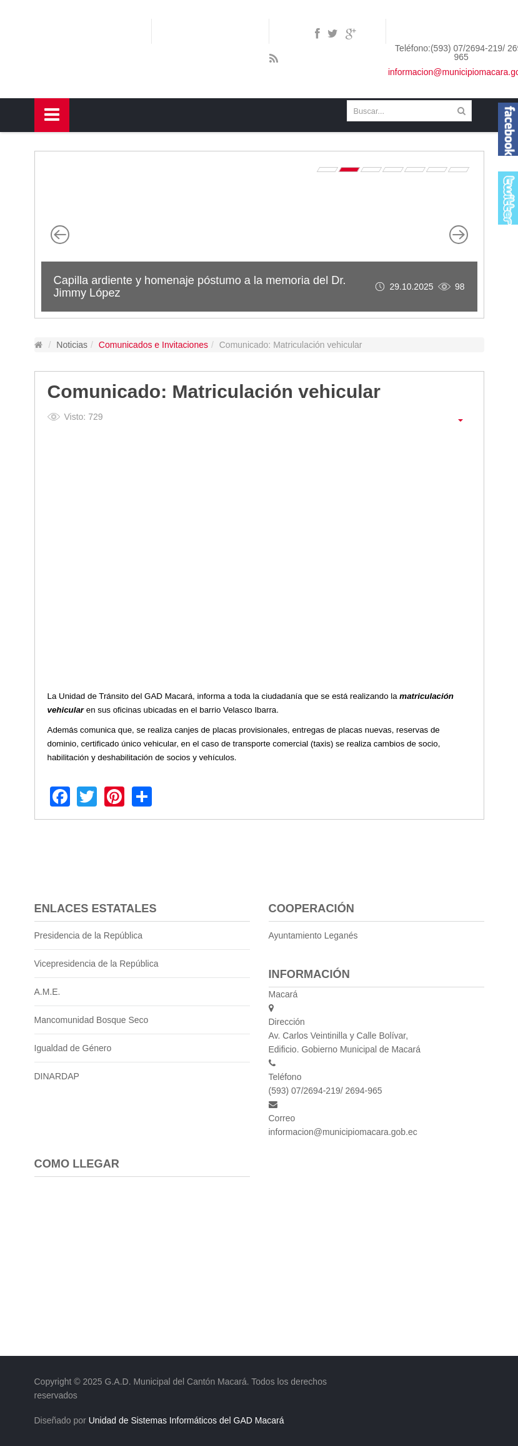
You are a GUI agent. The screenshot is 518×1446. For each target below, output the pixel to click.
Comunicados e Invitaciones (153, 345)
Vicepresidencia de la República (96, 964)
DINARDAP (56, 1076)
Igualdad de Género (73, 1048)
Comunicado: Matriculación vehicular (214, 391)
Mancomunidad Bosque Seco (91, 1020)
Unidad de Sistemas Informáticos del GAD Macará (186, 1420)
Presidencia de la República (88, 935)
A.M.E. (47, 992)
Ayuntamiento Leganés (313, 935)
